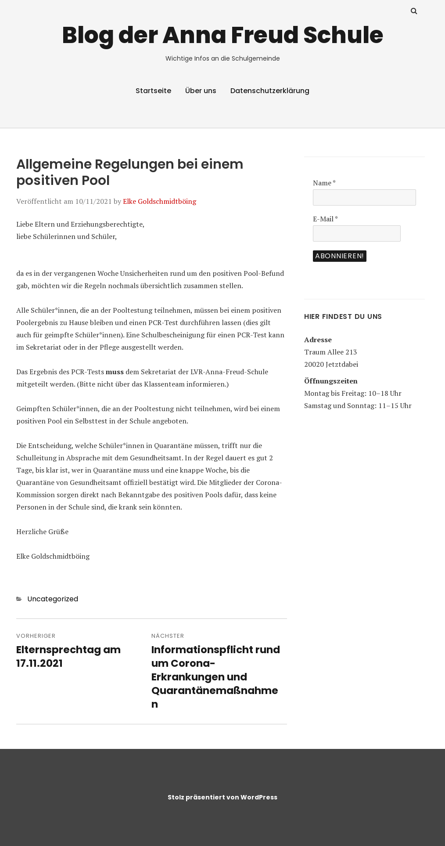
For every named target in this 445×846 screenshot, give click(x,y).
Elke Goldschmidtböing (159, 201)
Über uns (200, 91)
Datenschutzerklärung (269, 91)
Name (324, 182)
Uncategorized (52, 599)
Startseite (153, 91)
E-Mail (325, 218)
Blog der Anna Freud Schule (223, 35)
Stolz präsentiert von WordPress (222, 797)
